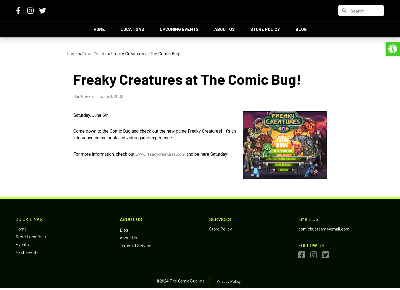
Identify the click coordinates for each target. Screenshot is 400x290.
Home (99, 29)
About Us (224, 29)
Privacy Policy (228, 281)
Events (22, 244)
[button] (393, 49)
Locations (132, 29)
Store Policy (265, 29)
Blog (301, 29)
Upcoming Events (179, 29)
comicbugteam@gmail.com (323, 228)
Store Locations (31, 236)
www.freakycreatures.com (160, 154)
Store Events (94, 53)
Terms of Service (135, 245)
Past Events (27, 252)
